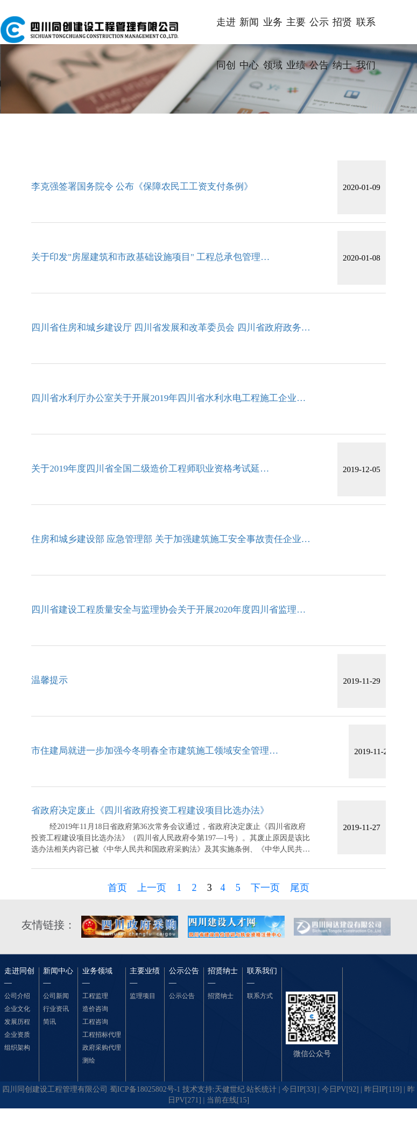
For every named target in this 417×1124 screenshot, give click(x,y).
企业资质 (17, 1034)
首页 (117, 887)
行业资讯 (56, 1009)
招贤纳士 (342, 30)
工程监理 (95, 996)
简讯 (49, 1021)
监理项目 (143, 996)
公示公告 (319, 30)
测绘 (88, 1060)
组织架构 (17, 1047)
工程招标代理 (101, 1034)
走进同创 (226, 30)
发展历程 (17, 1021)
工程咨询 (95, 1021)
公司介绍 (17, 996)
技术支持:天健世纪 (213, 1089)
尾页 (299, 887)
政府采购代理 (101, 1047)
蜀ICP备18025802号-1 (145, 1089)
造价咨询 (95, 1009)
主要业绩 (296, 30)
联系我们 (366, 30)
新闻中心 (249, 30)
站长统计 (261, 1089)
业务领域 (272, 30)
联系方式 (260, 996)
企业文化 (17, 1009)
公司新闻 (56, 996)
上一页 (151, 887)
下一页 (265, 887)
